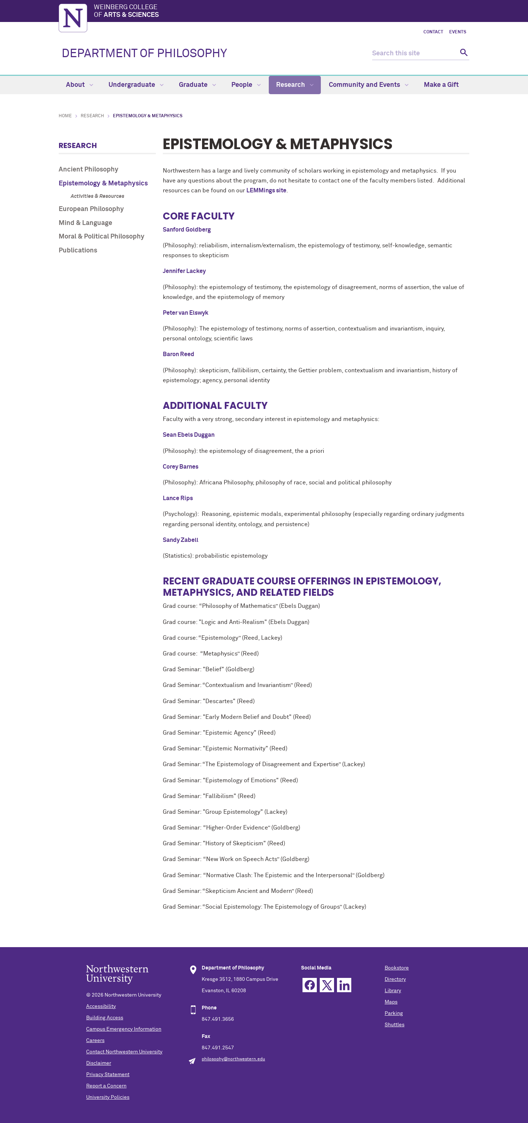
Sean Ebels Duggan (188, 435)
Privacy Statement (107, 1074)
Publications (78, 250)
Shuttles (394, 1024)
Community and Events (368, 85)
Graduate (197, 85)
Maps (391, 1002)
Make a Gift (441, 85)
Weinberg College (281, 11)
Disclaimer (98, 1063)
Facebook (309, 985)
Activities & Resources (97, 196)
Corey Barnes (180, 467)
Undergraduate (136, 85)
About (79, 85)
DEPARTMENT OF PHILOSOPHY (144, 54)
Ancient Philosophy (88, 169)
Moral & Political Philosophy (101, 236)
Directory (395, 979)
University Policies (107, 1097)
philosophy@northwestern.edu (233, 1059)
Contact (433, 32)
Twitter (327, 985)
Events (457, 32)
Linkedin (344, 985)
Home (65, 116)
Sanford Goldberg (187, 230)
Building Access (104, 1017)
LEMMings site (266, 190)
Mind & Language (85, 223)
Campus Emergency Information (123, 1029)
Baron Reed (178, 354)
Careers (95, 1040)
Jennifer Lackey (184, 271)
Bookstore (397, 968)
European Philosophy (91, 209)
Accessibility (101, 1006)
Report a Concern (106, 1086)
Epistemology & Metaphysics (103, 183)
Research (295, 85)
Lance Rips (178, 498)
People (246, 85)
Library (393, 990)
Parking (394, 1013)
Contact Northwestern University (124, 1051)
